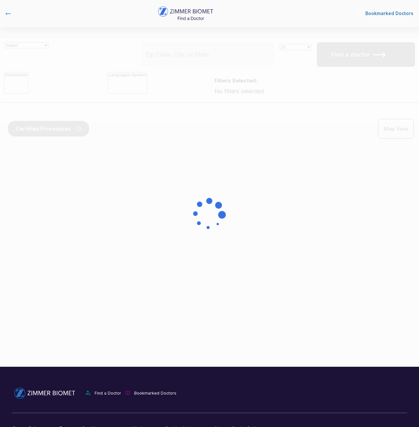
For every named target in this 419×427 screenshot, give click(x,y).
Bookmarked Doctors (384, 13)
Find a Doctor (108, 393)
